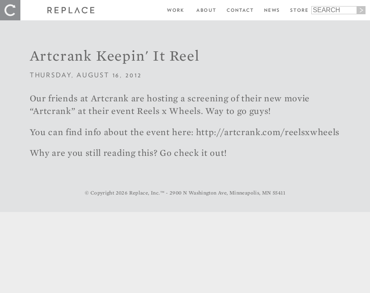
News (272, 10)
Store (299, 10)
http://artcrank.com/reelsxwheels (268, 131)
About (206, 10)
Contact (240, 10)
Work (176, 10)
